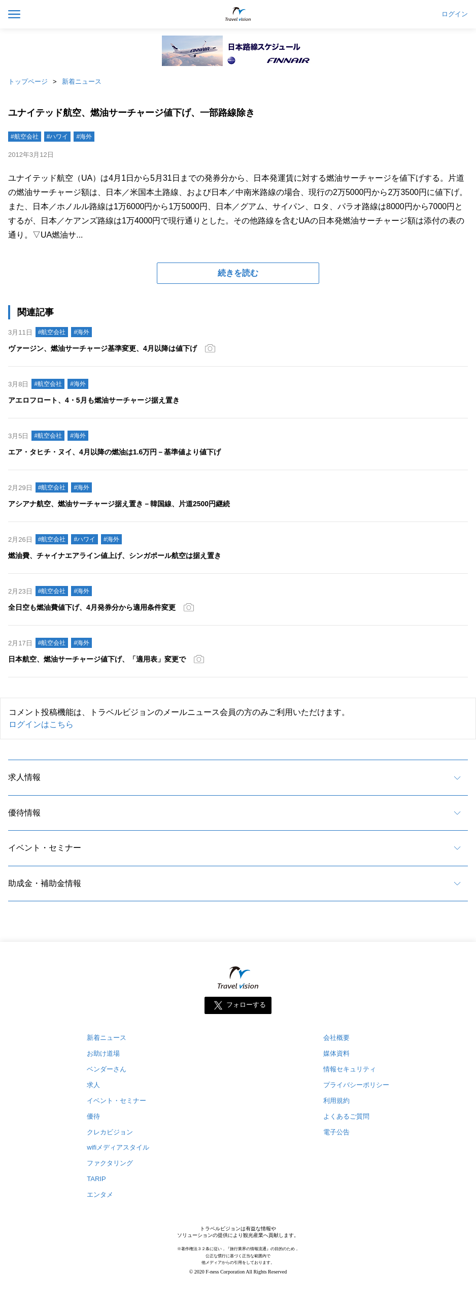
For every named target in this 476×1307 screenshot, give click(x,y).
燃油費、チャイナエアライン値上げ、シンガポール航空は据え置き (114, 555)
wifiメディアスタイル (118, 1147)
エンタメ (100, 1194)
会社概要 (336, 1037)
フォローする (246, 1004)
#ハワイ (58, 136)
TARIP (96, 1179)
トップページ (28, 81)
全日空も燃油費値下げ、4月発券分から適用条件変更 (92, 607)
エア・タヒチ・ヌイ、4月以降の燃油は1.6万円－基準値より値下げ (114, 452)
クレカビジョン (110, 1132)
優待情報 (24, 812)
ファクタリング (110, 1163)
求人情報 (24, 777)
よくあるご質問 (346, 1116)
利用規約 (336, 1100)
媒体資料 (336, 1053)
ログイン (454, 14)
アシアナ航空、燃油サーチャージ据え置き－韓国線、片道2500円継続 (119, 504)
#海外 (84, 136)
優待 (93, 1116)
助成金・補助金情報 (44, 883)
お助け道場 (103, 1053)
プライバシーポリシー (356, 1085)
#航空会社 (25, 136)
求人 (93, 1085)
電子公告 (336, 1132)
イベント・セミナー (44, 847)
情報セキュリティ (349, 1069)
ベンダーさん (106, 1069)
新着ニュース (81, 81)
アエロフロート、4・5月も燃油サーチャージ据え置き (94, 400)
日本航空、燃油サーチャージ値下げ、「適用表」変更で (97, 659)
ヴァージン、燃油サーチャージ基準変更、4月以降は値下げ (102, 348)
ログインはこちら (41, 724)
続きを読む (238, 273)
